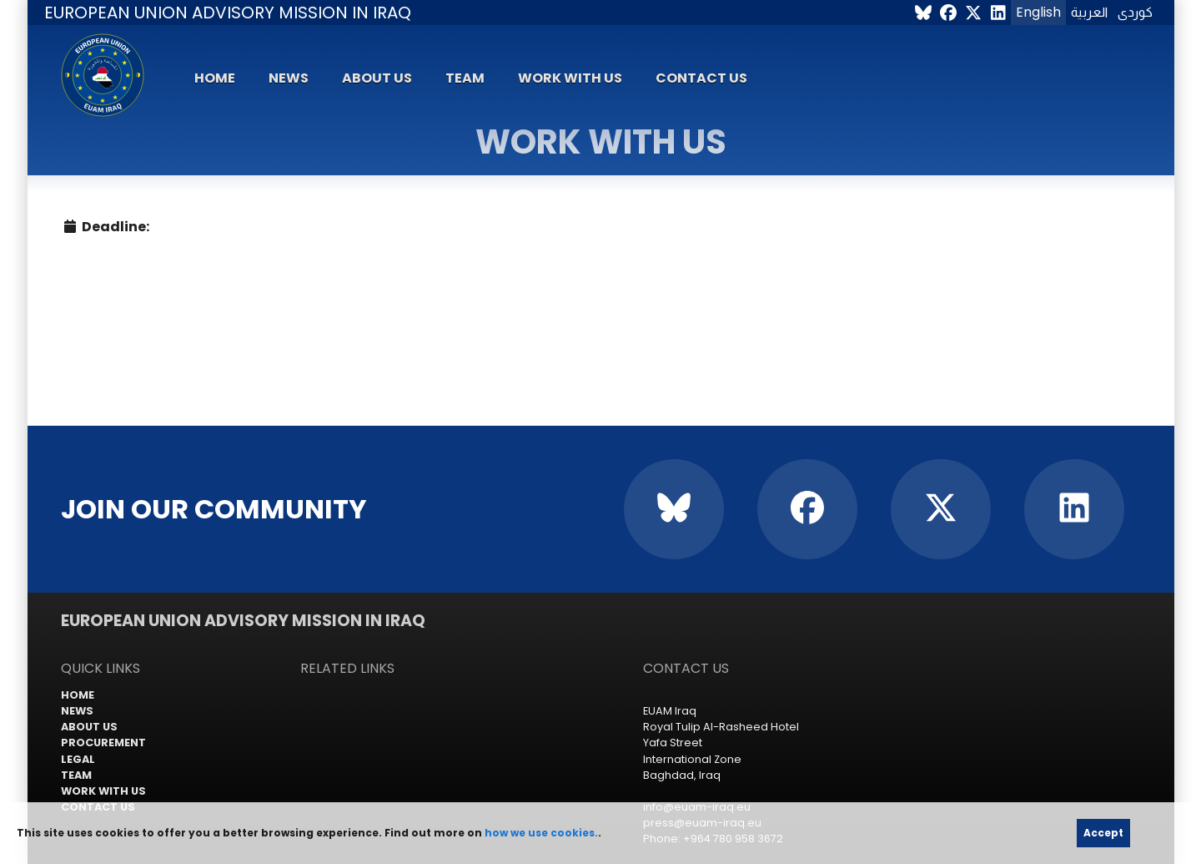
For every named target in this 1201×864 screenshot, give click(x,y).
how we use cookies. (541, 833)
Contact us (701, 78)
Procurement (103, 742)
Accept (1103, 833)
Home (214, 78)
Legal (78, 759)
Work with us (570, 78)
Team (465, 78)
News (289, 78)
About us (377, 78)
